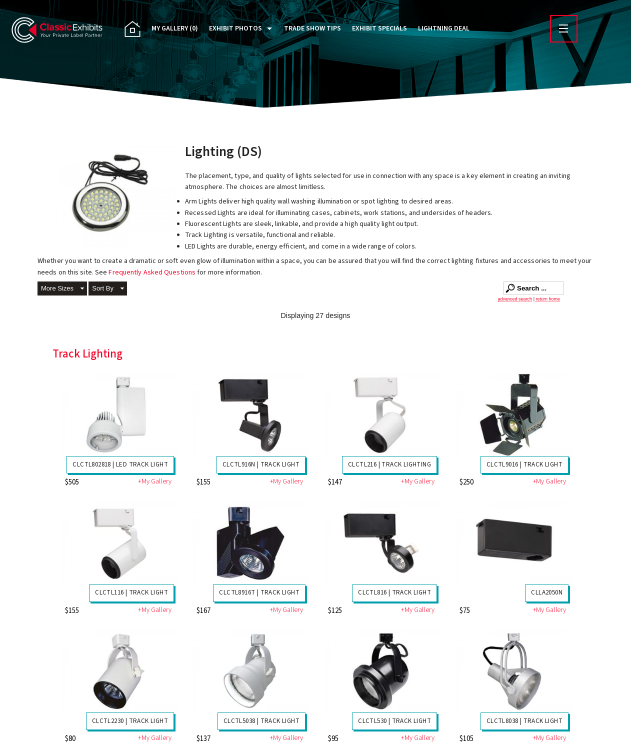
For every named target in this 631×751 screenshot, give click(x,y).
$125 (335, 611)
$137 (203, 739)
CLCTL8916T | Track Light (259, 592)
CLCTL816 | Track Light (394, 592)
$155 (203, 482)
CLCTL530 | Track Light (394, 721)
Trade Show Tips (312, 29)
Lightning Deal (444, 29)
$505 (72, 482)
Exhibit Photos (235, 29)
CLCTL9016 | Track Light (524, 464)
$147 (335, 482)
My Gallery (175, 29)
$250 (467, 482)
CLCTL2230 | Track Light (130, 721)
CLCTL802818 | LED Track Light (120, 464)
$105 (467, 739)
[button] (62, 289)
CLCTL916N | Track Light (261, 464)
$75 (465, 611)
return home (548, 299)
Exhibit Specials (379, 29)
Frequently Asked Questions (152, 273)
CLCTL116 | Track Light (131, 592)
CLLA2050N (546, 592)
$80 (70, 739)
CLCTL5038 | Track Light (262, 721)
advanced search (515, 299)
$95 (333, 739)
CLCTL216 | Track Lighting (389, 464)
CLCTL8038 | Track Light (524, 721)
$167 (203, 611)
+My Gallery (155, 481)
